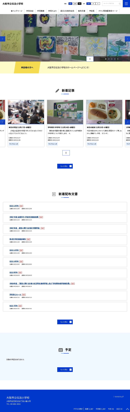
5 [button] (117, 59)
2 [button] (108, 59)
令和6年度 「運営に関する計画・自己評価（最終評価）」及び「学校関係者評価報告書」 (40, 283)
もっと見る (63, 166)
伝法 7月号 (14, 305)
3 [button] (111, 59)
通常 (70, 3)
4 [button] (114, 59)
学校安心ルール (15, 294)
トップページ (17, 11)
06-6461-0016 (15, 404)
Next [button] (127, 38)
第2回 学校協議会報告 (18, 239)
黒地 (80, 3)
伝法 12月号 (14, 206)
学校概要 (40, 11)
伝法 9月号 (14, 272)
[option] (65, 38)
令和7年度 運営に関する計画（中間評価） (25, 228)
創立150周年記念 (67, 11)
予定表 (91, 11)
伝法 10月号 (14, 261)
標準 (89, 3)
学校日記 (29, 11)
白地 (75, 3)
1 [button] (105, 59)
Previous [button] (2, 38)
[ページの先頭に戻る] (127, 409)
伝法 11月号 (14, 250)
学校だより (52, 11)
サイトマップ (119, 396)
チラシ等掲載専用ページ (107, 11)
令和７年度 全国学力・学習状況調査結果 (24, 217)
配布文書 (81, 11)
